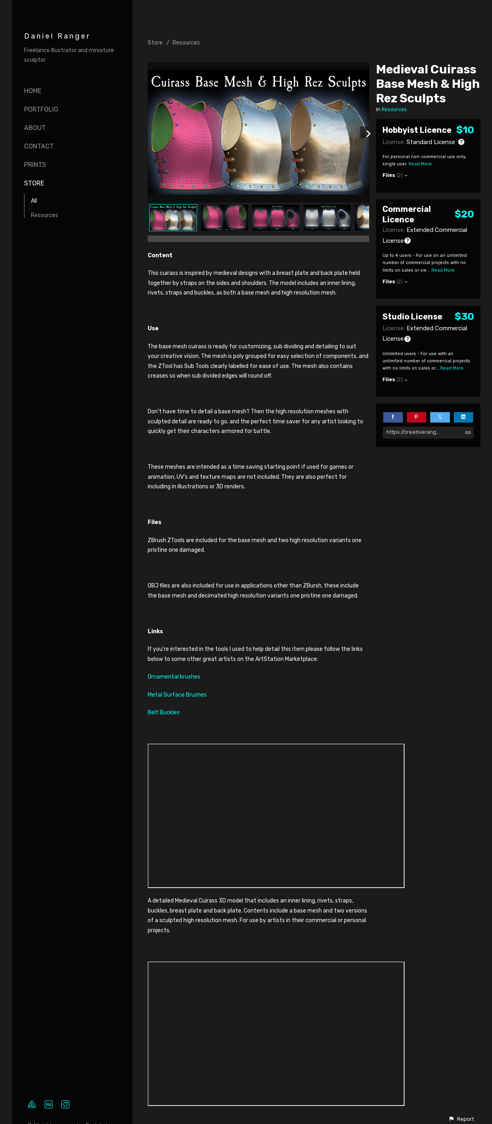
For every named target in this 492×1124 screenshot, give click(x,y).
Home (32, 91)
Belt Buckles (164, 712)
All (34, 200)
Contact (39, 146)
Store (34, 183)
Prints (35, 165)
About (35, 128)
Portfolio (41, 109)
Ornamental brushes (174, 676)
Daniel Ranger (57, 36)
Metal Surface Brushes (177, 694)
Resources (44, 215)
